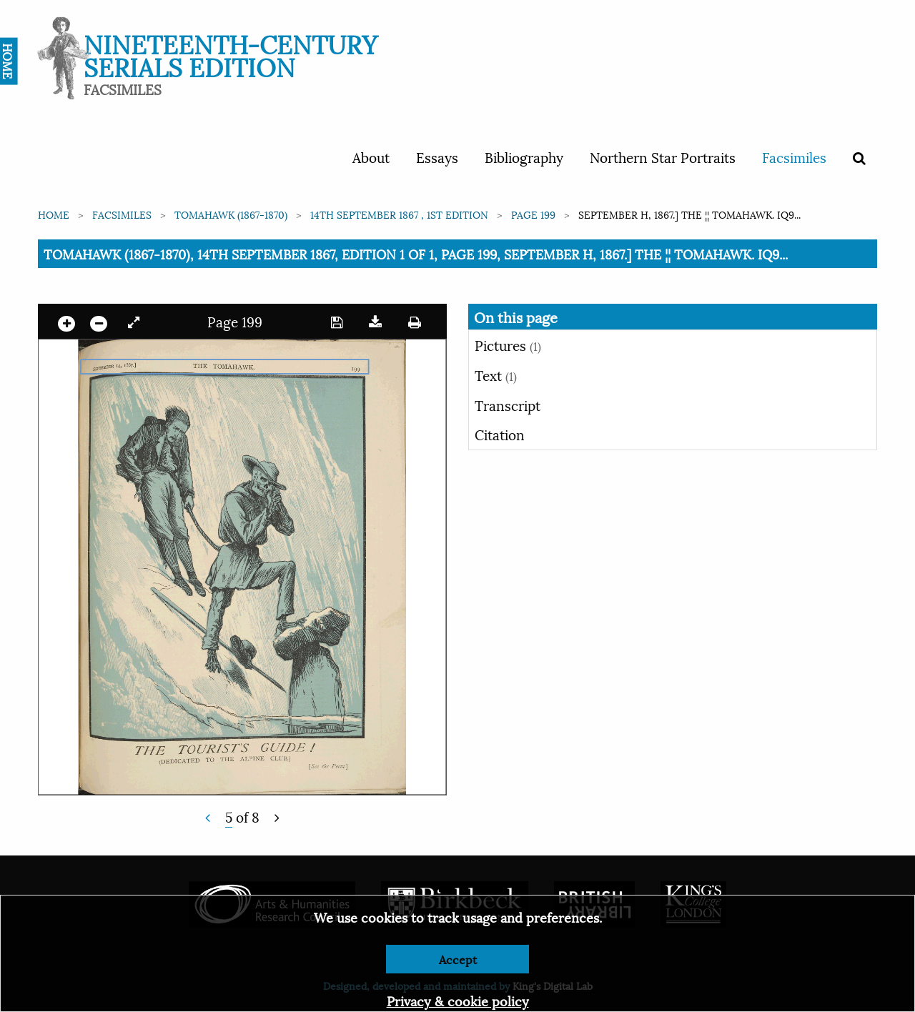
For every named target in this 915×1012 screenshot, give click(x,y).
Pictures (508, 344)
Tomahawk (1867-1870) (230, 214)
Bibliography (524, 156)
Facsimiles (794, 156)
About (371, 156)
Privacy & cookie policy (458, 1000)
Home (53, 214)
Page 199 (533, 214)
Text (496, 374)
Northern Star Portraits (663, 156)
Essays (437, 156)
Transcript (507, 404)
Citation (500, 434)
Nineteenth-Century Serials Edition (230, 54)
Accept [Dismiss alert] (458, 959)
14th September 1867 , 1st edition (399, 214)
